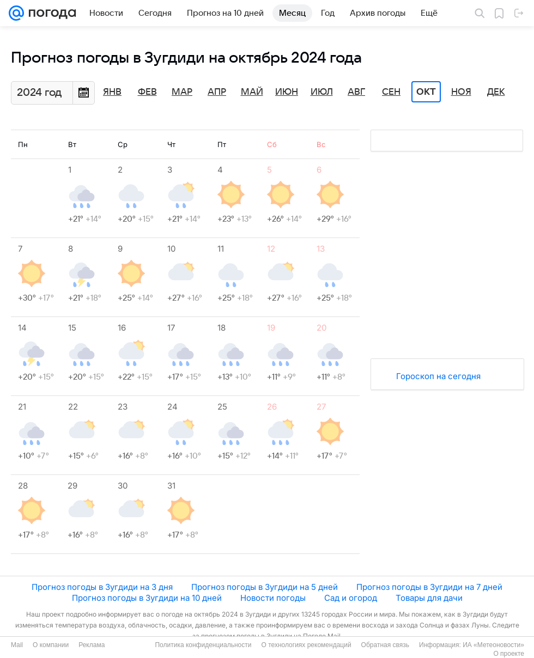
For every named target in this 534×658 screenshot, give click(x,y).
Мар (182, 92)
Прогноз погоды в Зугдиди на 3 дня (102, 587)
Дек (496, 92)
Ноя (461, 92)
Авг (356, 92)
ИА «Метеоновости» (493, 645)
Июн (286, 92)
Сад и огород (350, 598)
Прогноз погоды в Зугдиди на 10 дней (147, 598)
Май (252, 92)
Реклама (91, 645)
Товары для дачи (429, 598)
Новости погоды (273, 598)
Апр (217, 92)
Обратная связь (385, 645)
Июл (322, 92)
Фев (147, 92)
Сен (391, 92)
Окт (426, 92)
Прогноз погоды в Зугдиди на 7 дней (429, 587)
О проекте (508, 653)
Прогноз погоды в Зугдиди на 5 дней (264, 587)
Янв (112, 92)
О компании (51, 645)
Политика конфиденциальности (203, 645)
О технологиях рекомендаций (306, 645)
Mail (17, 645)
